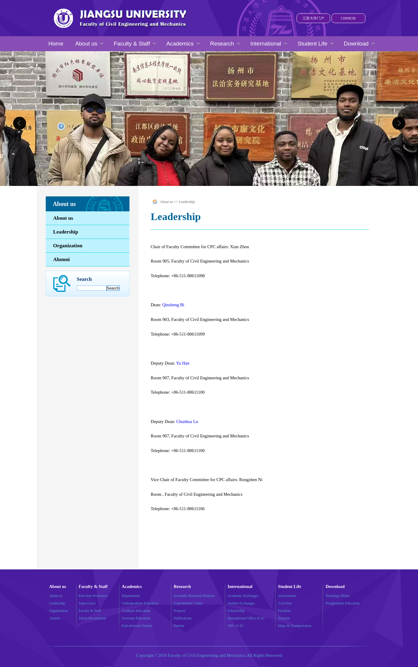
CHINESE (348, 18)
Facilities (284, 611)
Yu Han (182, 363)
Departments (131, 596)
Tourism (284, 618)
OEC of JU (235, 626)
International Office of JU (246, 618)
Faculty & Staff (90, 611)
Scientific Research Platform (194, 596)
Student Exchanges (241, 603)
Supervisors (87, 603)
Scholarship (236, 611)
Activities (285, 603)
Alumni (61, 259)
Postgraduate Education (343, 603)
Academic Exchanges (243, 596)
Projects (179, 611)
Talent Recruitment (92, 618)
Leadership (65, 232)
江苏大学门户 (313, 18)
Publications (182, 618)
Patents (179, 626)
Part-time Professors (93, 596)
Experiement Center (188, 603)
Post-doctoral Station (137, 626)
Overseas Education (136, 618)
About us (63, 218)
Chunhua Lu (187, 421)
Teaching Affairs (338, 596)
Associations (287, 596)
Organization (68, 245)
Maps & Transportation (295, 626)
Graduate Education (136, 611)
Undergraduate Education (140, 603)
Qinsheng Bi (173, 304)
